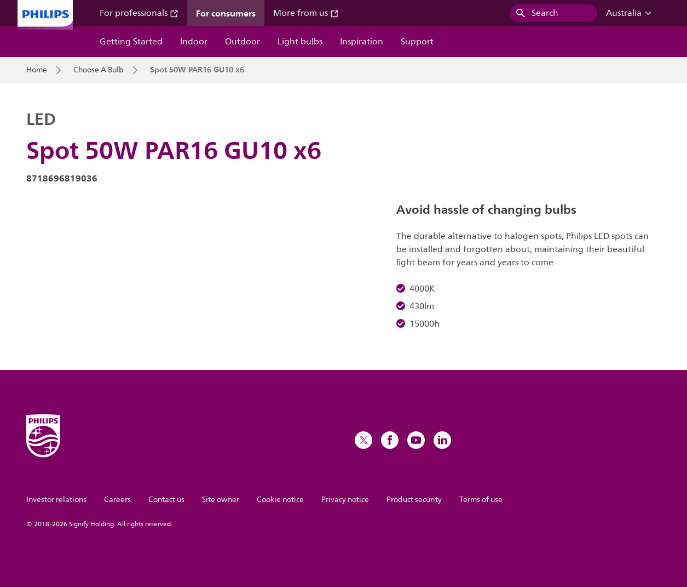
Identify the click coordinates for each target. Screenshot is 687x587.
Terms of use (481, 499)
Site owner (220, 499)
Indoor (193, 42)
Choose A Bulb (98, 70)
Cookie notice (280, 499)
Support (417, 42)
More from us (306, 13)
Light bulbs (300, 42)
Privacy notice (345, 499)
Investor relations (56, 499)
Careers (117, 499)
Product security (414, 499)
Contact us (166, 499)
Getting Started (131, 42)
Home (36, 70)
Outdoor (242, 42)
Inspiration (361, 42)
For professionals (139, 13)
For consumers (226, 13)
